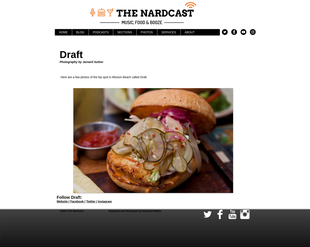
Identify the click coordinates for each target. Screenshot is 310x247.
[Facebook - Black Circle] (234, 32)
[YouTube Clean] (232, 214)
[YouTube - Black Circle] (243, 32)
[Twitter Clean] (207, 214)
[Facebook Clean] (220, 214)
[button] (153, 140)
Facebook (77, 201)
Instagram (105, 201)
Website (63, 201)
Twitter (91, 201)
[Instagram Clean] (245, 214)
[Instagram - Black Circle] (253, 32)
